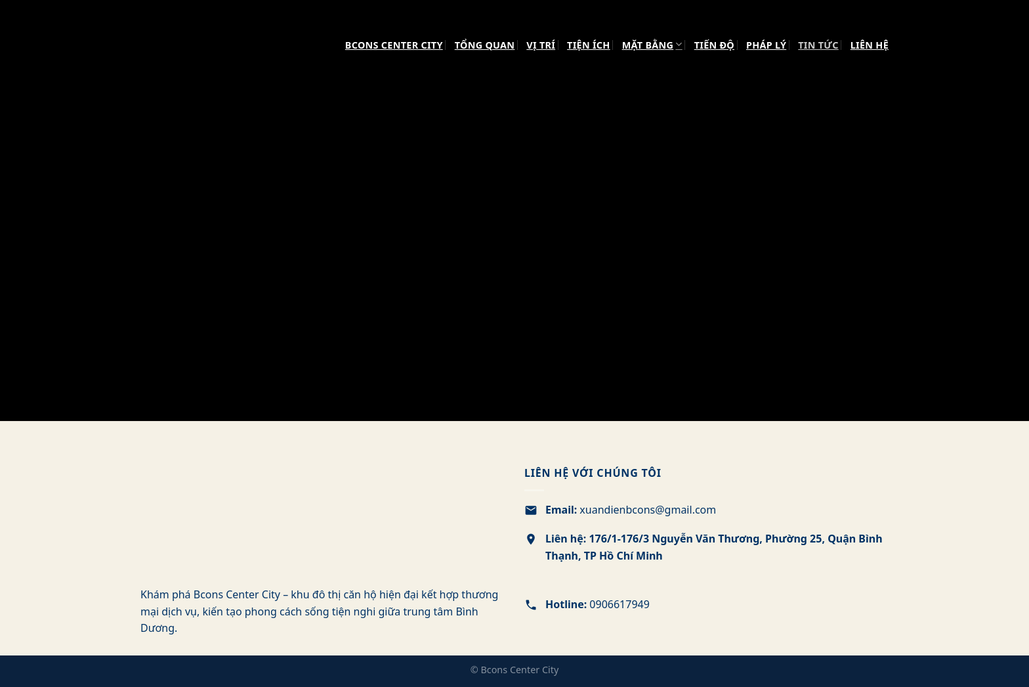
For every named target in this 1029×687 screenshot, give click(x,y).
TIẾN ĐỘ (714, 45)
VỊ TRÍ (540, 45)
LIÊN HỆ (869, 45)
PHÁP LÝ (766, 45)
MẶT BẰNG (652, 44)
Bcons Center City (394, 45)
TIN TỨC (818, 45)
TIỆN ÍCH (588, 45)
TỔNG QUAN (485, 45)
